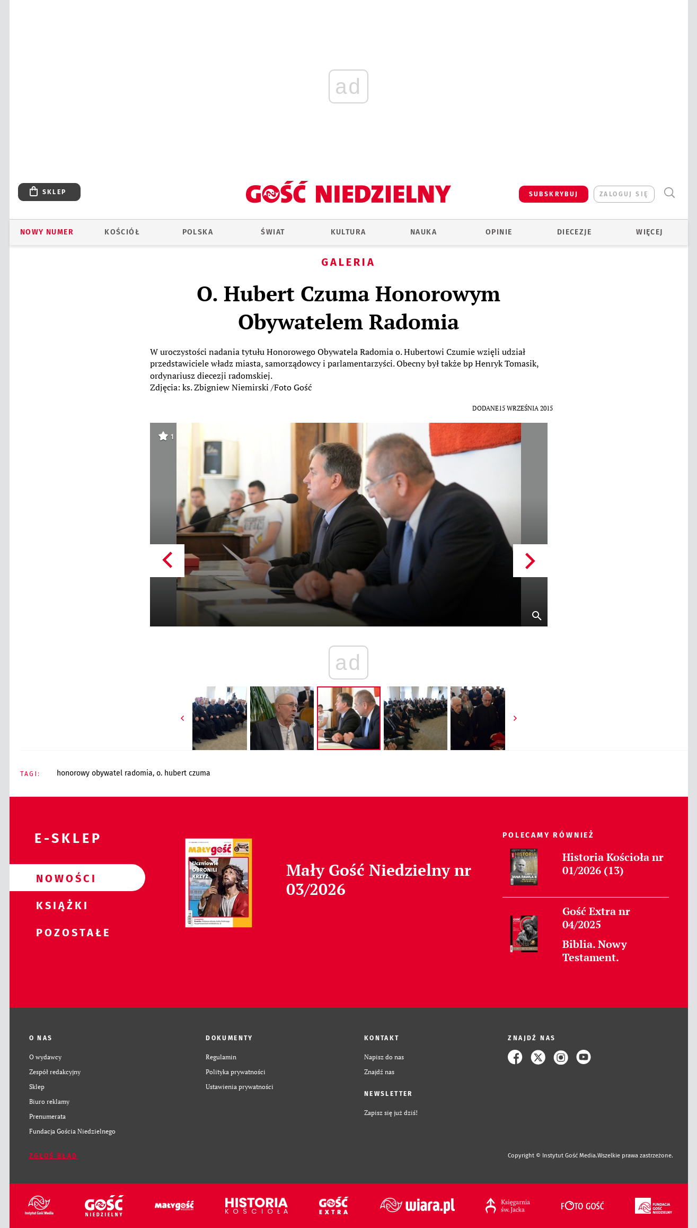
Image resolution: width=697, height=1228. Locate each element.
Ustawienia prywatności (239, 1087)
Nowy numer (47, 232)
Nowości (60, 878)
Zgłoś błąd (53, 1156)
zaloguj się (623, 194)
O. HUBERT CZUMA (183, 773)
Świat (273, 232)
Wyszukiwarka (670, 193)
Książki (60, 905)
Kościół (122, 232)
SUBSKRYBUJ (554, 194)
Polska (197, 232)
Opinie (499, 232)
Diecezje (574, 232)
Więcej (649, 232)
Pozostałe (60, 932)
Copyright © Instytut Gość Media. (552, 1155)
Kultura (348, 232)
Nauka (423, 232)
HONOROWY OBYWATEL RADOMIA (105, 773)
